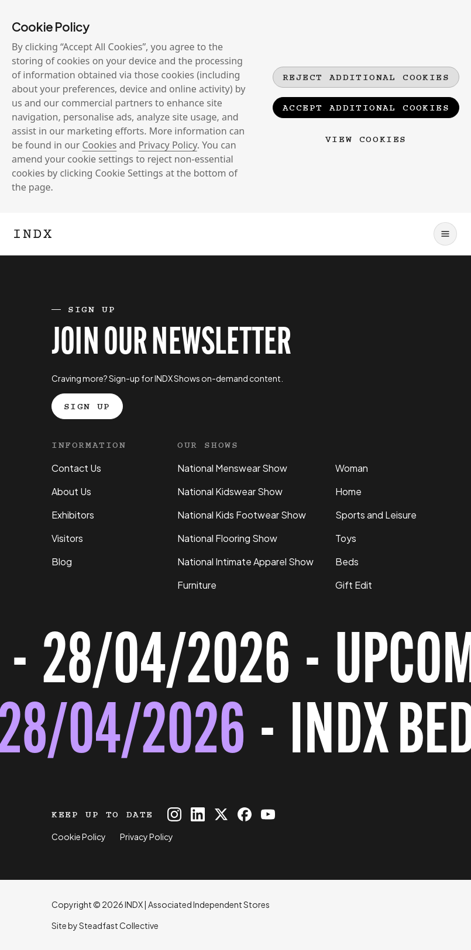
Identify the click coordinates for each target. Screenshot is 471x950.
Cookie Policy (78, 836)
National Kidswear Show (230, 491)
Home (348, 491)
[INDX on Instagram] (174, 814)
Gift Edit (353, 585)
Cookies (99, 145)
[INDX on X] (221, 814)
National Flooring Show (227, 538)
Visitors (67, 538)
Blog (61, 561)
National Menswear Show (232, 468)
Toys (345, 538)
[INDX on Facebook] (245, 814)
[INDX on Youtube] (268, 814)
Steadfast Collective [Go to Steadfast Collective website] (119, 925)
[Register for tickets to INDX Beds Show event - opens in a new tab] (235, 700)
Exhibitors (72, 515)
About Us (71, 491)
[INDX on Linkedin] (198, 814)
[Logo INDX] (32, 234)
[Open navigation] (445, 234)
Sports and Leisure (376, 515)
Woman (351, 468)
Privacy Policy (167, 145)
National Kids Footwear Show (241, 515)
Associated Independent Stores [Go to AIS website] (209, 904)
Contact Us (76, 468)
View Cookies (366, 139)
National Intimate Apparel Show (245, 561)
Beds (347, 561)
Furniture (196, 585)
